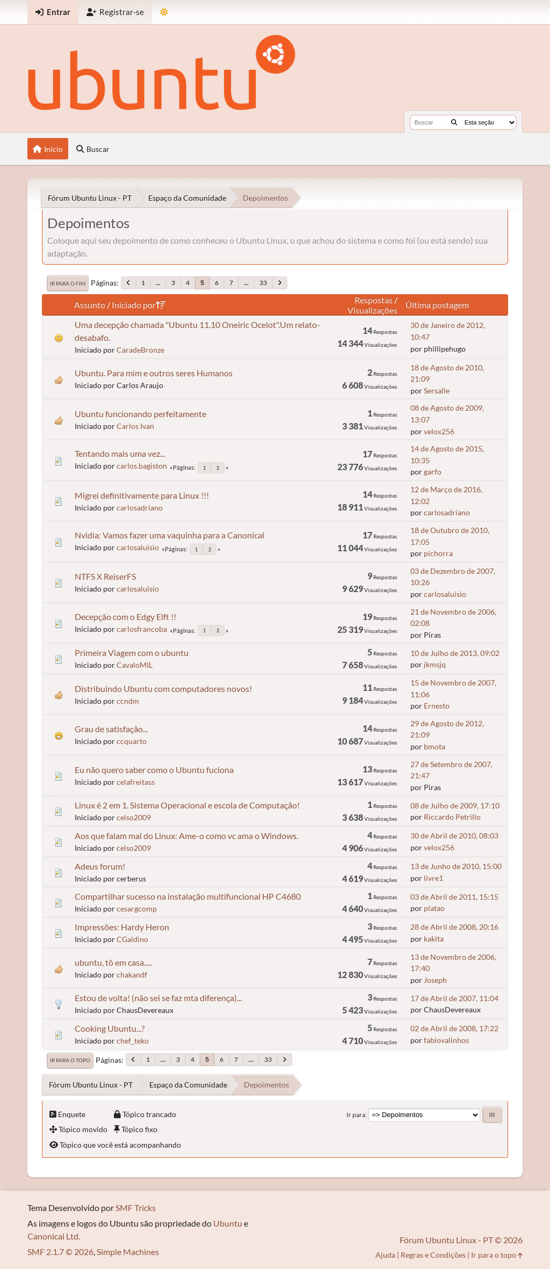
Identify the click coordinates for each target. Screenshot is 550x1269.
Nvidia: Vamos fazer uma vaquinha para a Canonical (169, 535)
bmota (434, 746)
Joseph (435, 979)
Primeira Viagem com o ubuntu (132, 652)
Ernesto (437, 705)
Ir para (355, 1114)
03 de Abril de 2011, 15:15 (454, 896)
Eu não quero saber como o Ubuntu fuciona (154, 769)
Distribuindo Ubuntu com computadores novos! (163, 688)
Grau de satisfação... (111, 729)
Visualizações (372, 310)
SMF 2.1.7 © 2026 (60, 1251)
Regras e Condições (433, 1254)
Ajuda (385, 1254)
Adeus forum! (100, 866)
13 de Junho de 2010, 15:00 (456, 866)
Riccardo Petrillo (452, 816)
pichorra (438, 553)
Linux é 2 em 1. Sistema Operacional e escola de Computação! (187, 805)
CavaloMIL (135, 664)
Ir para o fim (67, 283)
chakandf (132, 974)
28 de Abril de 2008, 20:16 (454, 926)
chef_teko (133, 1040)
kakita (434, 938)
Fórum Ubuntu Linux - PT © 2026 (461, 1240)
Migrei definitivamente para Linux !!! (142, 495)
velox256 (439, 431)
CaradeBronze (140, 349)
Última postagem (437, 305)
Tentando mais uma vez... (120, 453)
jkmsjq (435, 664)
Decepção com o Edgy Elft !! (125, 616)
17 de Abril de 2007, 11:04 (454, 998)
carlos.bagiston (142, 465)
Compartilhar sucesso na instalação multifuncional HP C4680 (188, 896)
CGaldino (132, 939)
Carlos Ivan (135, 426)
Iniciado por (138, 305)
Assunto (89, 305)
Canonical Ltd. (53, 1236)
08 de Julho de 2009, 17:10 (455, 805)
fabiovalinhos (446, 1040)
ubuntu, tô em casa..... (113, 962)
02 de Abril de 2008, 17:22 (454, 1028)
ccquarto (132, 741)
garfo (433, 471)
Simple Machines (128, 1251)
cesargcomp (137, 908)
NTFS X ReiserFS (105, 576)
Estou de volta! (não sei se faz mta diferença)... (158, 998)
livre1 (433, 878)
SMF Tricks (135, 1207)
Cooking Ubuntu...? (109, 1028)
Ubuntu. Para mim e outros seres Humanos (154, 373)
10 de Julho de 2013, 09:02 (455, 653)
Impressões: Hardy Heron (122, 927)
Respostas (373, 300)
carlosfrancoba (142, 628)
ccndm (128, 700)
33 (263, 283)
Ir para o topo (70, 1060)
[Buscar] (454, 122)
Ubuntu (227, 1223)
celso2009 (134, 817)
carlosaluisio (138, 547)
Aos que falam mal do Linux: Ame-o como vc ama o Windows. (186, 835)
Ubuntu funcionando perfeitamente (140, 414)
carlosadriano (140, 507)
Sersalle (437, 390)
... (158, 283)
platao (434, 908)
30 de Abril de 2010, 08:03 (454, 835)
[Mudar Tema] (164, 12)
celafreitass (136, 781)
